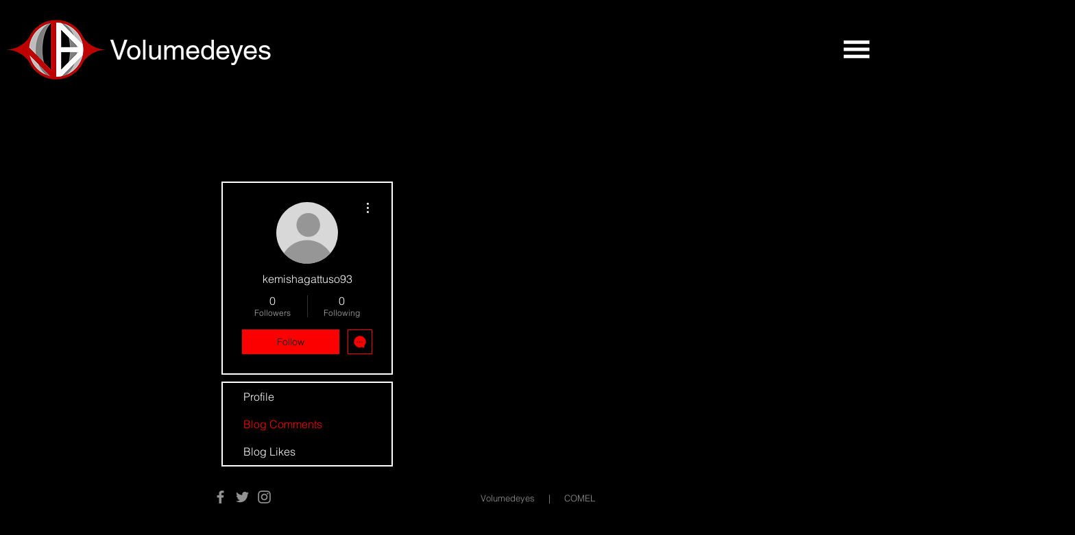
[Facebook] (220, 497)
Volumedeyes (508, 498)
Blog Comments (282, 424)
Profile (258, 396)
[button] (856, 49)
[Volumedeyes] (208, 50)
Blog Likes (269, 451)
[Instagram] (264, 497)
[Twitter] (242, 497)
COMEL (579, 498)
